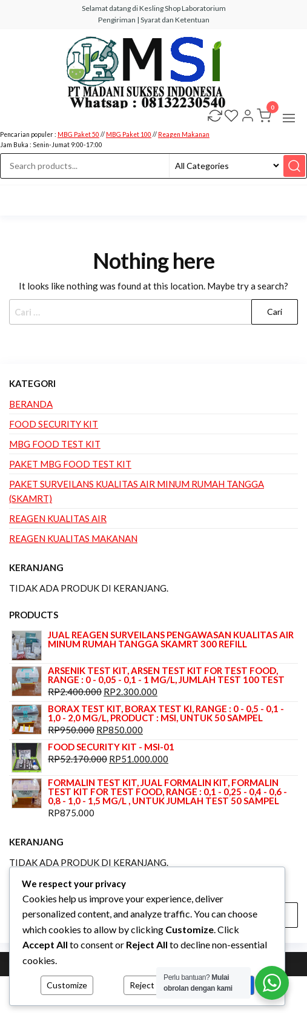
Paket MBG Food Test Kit (70, 463)
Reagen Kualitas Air (58, 518)
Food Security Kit (53, 423)
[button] (289, 118)
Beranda (31, 403)
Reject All (148, 985)
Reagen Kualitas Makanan (73, 538)
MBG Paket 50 (78, 134)
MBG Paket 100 (128, 134)
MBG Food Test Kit (55, 443)
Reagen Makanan (184, 134)
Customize (67, 985)
